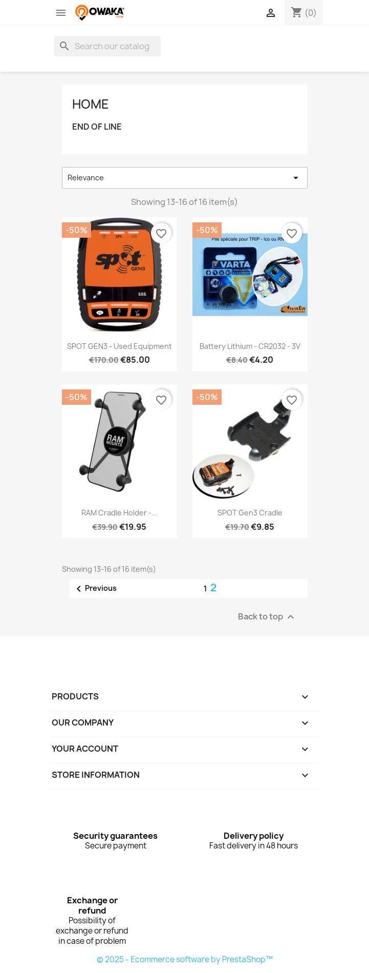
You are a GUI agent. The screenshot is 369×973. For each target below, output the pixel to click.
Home (90, 104)
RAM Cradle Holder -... (119, 512)
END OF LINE (97, 126)
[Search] (107, 46)
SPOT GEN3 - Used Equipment (119, 346)
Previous (95, 589)
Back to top (267, 616)
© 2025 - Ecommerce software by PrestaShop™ (185, 959)
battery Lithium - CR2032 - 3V (250, 346)
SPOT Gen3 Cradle (250, 512)
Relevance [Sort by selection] (185, 178)
